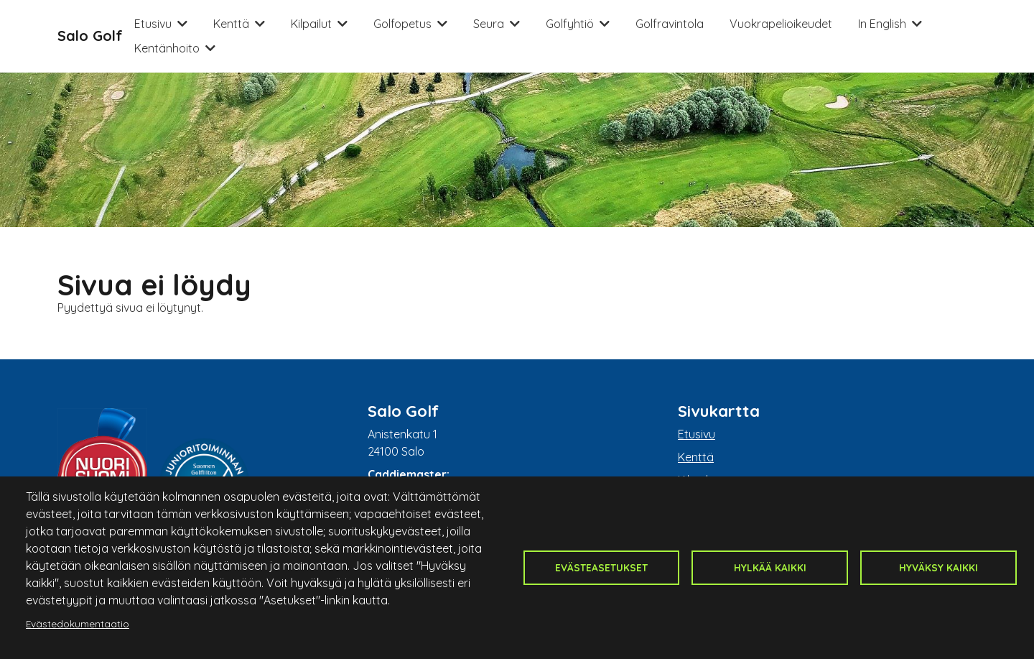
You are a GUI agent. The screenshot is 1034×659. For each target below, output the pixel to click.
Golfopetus (402, 24)
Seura (488, 24)
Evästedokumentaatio (77, 623)
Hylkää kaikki (770, 567)
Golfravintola (669, 24)
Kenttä (231, 24)
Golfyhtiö (570, 24)
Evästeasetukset (601, 567)
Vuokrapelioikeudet (781, 24)
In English (882, 24)
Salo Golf (90, 36)
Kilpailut (311, 24)
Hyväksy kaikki (938, 567)
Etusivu (153, 24)
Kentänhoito (167, 48)
